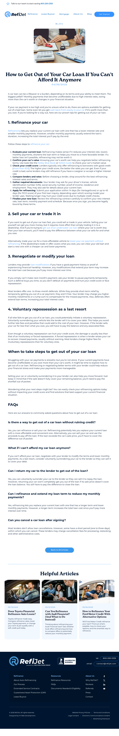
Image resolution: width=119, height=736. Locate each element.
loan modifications (40, 264)
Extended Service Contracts (26, 688)
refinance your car (39, 144)
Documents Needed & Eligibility (65, 688)
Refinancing (14, 131)
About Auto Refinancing (25, 680)
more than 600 (21, 168)
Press (88, 693)
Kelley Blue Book (46, 163)
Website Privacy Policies (81, 712)
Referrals (90, 688)
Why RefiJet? (92, 680)
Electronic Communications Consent (96, 716)
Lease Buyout (48, 14)
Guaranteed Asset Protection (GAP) (30, 693)
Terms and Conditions (102, 712)
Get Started (104, 14)
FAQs (53, 684)
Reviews (89, 684)
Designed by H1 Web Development (22, 716)
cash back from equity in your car (67, 110)
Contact (89, 697)
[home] (15, 14)
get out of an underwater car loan (60, 228)
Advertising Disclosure (101, 719)
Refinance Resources (61, 680)
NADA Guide (65, 163)
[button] (33, 14)
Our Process (19, 684)
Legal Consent (73, 716)
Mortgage (64, 14)
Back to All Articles (59, 550)
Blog (89, 14)
